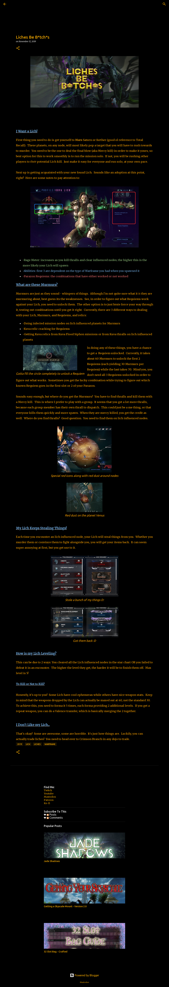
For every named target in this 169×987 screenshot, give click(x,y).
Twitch (48, 790)
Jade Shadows (52, 861)
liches (37, 744)
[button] (18, 48)
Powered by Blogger (84, 975)
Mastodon (50, 796)
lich (28, 744)
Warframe (50, 744)
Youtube (49, 793)
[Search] (14, 4)
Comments (55, 817)
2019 (19, 744)
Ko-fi (47, 803)
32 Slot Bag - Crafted (55, 951)
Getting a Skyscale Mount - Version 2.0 (65, 906)
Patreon (49, 800)
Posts (51, 814)
